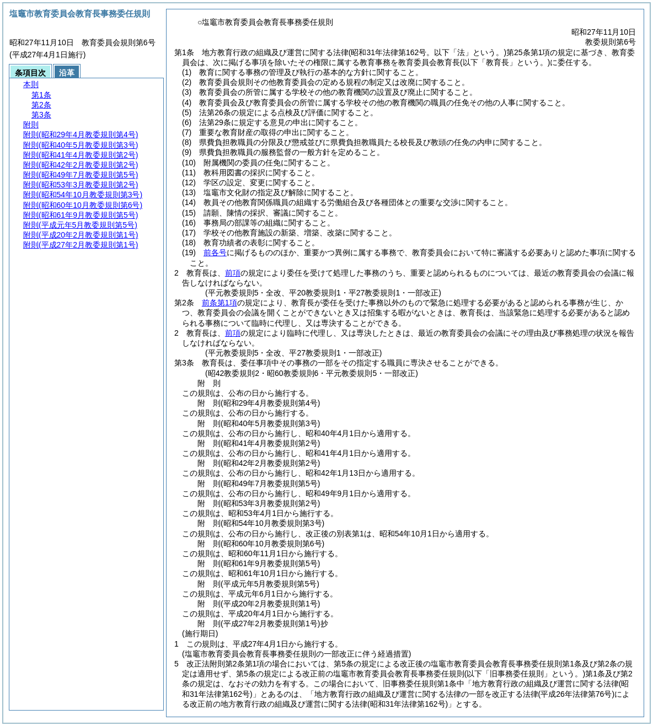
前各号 (215, 252)
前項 (232, 272)
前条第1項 (219, 302)
